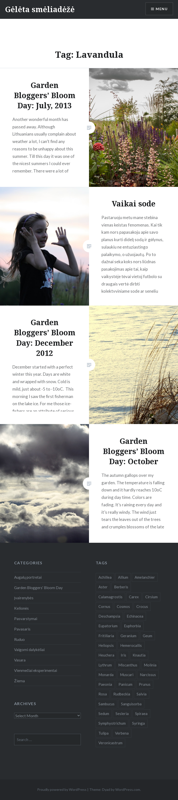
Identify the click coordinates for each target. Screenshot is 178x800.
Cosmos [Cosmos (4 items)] (123, 606)
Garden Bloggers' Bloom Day (38, 587)
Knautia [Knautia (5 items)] (139, 655)
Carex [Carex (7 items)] (134, 597)
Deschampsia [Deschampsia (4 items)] (109, 616)
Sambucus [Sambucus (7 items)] (106, 704)
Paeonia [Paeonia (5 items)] (105, 684)
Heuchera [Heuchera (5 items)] (106, 655)
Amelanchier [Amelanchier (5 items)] (145, 577)
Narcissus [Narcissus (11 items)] (148, 674)
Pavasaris (22, 629)
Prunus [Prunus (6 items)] (144, 684)
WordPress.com (127, 789)
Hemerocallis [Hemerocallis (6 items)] (131, 645)
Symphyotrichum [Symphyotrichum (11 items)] (112, 723)
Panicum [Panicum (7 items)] (125, 684)
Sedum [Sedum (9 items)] (103, 713)
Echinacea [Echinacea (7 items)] (135, 616)
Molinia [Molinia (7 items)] (150, 665)
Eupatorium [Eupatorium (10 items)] (108, 626)
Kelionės (21, 608)
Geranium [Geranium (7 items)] (128, 635)
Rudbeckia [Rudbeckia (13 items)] (121, 694)
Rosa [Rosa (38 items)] (102, 694)
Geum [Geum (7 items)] (147, 635)
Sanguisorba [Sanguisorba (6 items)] (131, 704)
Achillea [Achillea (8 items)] (105, 577)
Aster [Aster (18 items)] (103, 587)
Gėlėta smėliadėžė (40, 9)
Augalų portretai (28, 577)
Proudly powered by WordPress (62, 789)
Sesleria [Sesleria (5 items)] (122, 713)
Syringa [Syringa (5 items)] (138, 723)
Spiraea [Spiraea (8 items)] (141, 713)
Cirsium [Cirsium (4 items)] (151, 597)
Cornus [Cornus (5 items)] (104, 606)
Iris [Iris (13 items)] (123, 655)
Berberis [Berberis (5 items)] (121, 587)
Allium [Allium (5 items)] (123, 577)
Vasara (20, 660)
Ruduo (19, 639)
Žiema (19, 681)
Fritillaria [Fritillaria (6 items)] (106, 635)
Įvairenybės (23, 598)
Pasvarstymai (25, 618)
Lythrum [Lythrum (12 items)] (105, 665)
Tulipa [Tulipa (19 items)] (103, 733)
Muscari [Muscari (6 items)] (126, 674)
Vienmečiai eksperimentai (35, 670)
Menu (162, 9)
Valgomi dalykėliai (29, 649)
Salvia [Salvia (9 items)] (142, 694)
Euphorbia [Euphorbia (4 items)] (132, 626)
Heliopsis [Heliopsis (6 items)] (106, 645)
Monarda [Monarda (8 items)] (106, 674)
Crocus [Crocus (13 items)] (142, 606)
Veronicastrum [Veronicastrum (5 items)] (110, 743)
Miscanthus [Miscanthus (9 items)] (127, 665)
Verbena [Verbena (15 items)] (122, 733)
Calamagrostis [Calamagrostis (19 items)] (110, 597)
